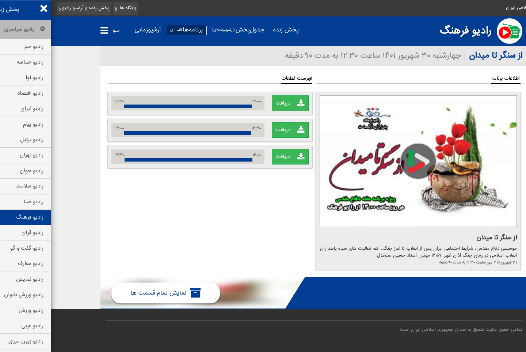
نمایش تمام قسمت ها (114, 292)
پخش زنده (235, 30)
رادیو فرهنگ (414, 31)
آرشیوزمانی (96, 30)
